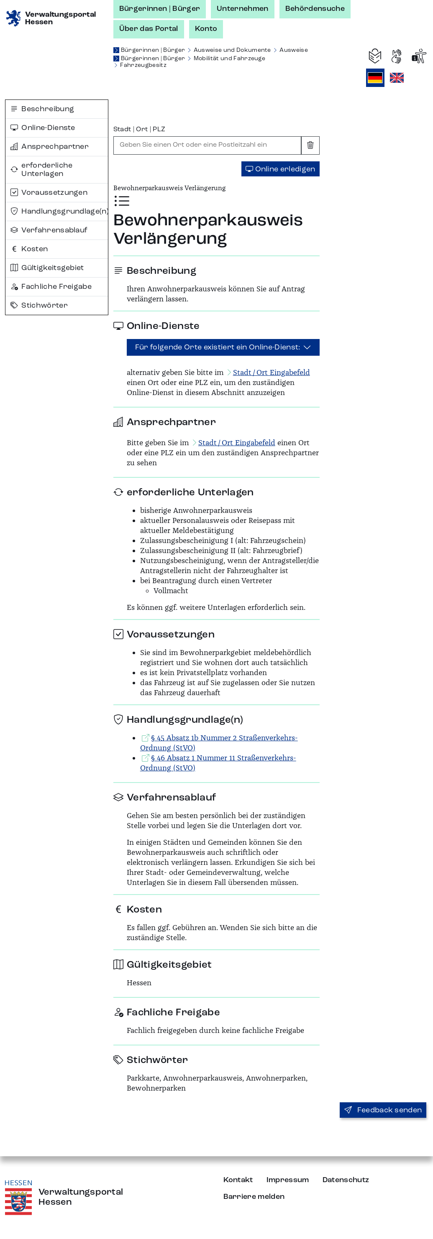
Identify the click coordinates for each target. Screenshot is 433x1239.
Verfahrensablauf (48, 230)
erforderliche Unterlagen (41, 170)
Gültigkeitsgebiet (47, 268)
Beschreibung (42, 109)
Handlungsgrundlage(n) (59, 211)
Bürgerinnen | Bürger (159, 9)
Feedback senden (383, 1110)
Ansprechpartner (49, 147)
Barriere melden (254, 1197)
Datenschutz (346, 1180)
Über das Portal (148, 29)
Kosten (29, 249)
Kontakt (238, 1180)
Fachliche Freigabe (51, 287)
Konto (206, 29)
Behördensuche (315, 9)
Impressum (287, 1180)
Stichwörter (39, 305)
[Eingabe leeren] (310, 145)
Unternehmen (243, 9)
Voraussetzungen (48, 193)
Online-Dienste (42, 128)
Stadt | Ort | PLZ (139, 129)
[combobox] (207, 145)
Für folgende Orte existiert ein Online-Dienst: (218, 347)
